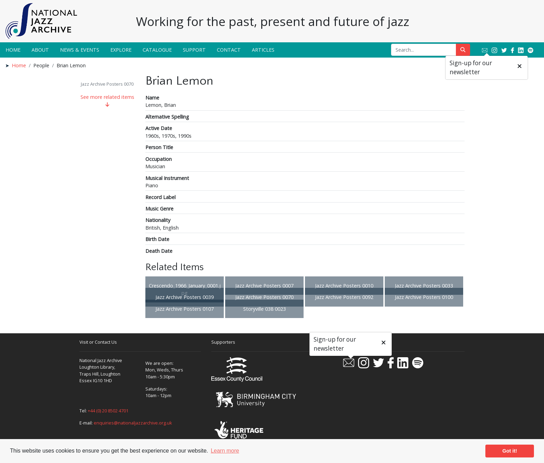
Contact (229, 49)
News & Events (79, 49)
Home (13, 49)
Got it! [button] (509, 451)
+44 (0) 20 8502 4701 (108, 411)
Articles (263, 49)
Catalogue (157, 49)
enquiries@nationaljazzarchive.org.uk (133, 423)
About (40, 49)
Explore (120, 49)
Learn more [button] (225, 451)
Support (194, 49)
